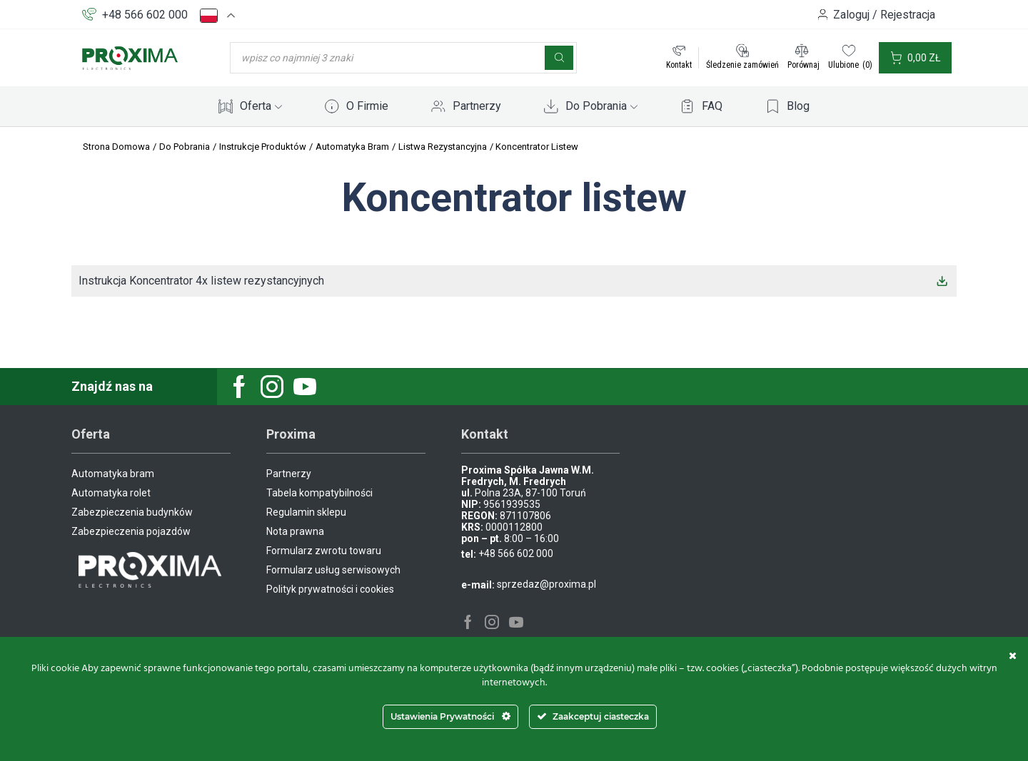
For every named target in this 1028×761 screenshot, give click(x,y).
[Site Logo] (130, 57)
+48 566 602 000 (145, 14)
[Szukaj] (559, 58)
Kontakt (679, 65)
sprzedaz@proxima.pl (546, 584)
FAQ (712, 106)
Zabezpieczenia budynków (132, 512)
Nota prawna (295, 531)
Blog (798, 106)
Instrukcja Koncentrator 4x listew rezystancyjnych (201, 280)
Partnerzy (477, 106)
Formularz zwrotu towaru (323, 550)
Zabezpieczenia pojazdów (131, 531)
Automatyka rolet (111, 493)
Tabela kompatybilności (319, 493)
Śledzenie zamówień (742, 65)
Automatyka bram (112, 473)
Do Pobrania (601, 106)
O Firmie (367, 106)
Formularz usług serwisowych (333, 570)
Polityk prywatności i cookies (330, 589)
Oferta (261, 106)
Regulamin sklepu (306, 512)
